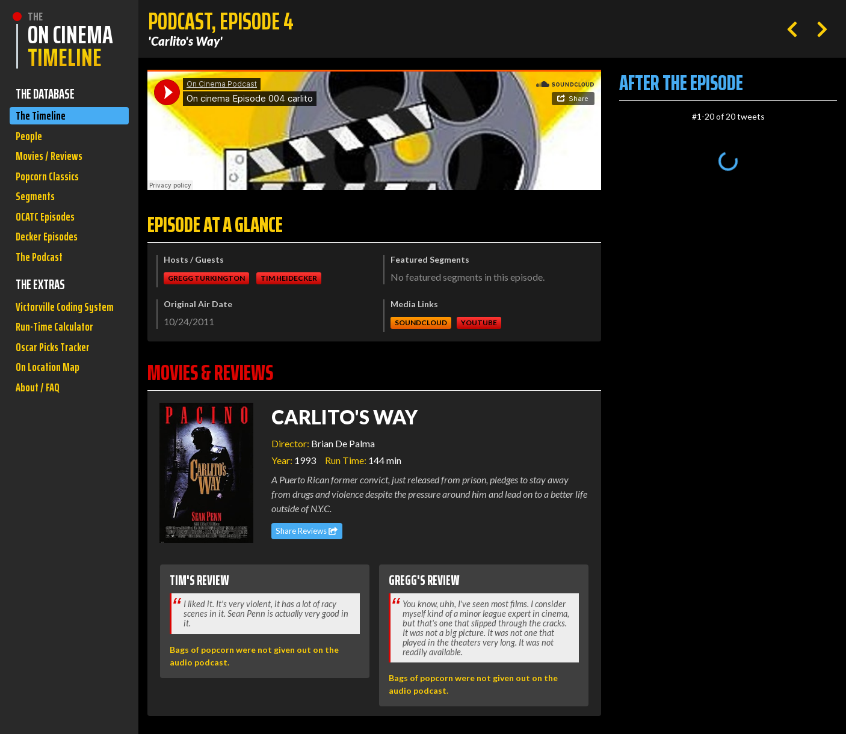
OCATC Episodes (49, 231)
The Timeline (43, 117)
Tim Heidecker (289, 278)
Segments (38, 208)
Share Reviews (307, 531)
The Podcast (42, 277)
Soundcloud (421, 322)
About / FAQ (40, 441)
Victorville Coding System (53, 339)
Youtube (479, 322)
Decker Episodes (50, 254)
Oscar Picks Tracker (57, 395)
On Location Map (51, 418)
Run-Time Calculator (59, 372)
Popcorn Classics (51, 185)
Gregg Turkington (206, 278)
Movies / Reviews (52, 163)
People (30, 140)
